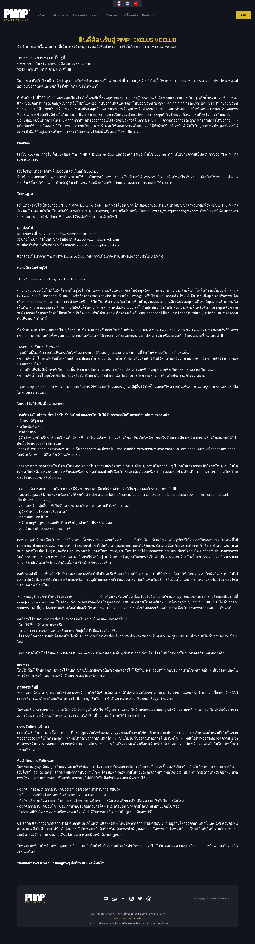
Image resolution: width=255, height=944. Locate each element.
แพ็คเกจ (100, 913)
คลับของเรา (60, 15)
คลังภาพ (110, 913)
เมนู (92, 913)
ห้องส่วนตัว (79, 15)
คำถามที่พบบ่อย (125, 913)
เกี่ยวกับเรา (141, 913)
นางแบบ (96, 15)
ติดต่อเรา (148, 15)
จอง (243, 15)
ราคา (163, 913)
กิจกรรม (111, 15)
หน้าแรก (42, 15)
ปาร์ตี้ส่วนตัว (129, 15)
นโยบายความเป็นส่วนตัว (127, 918)
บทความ (153, 913)
